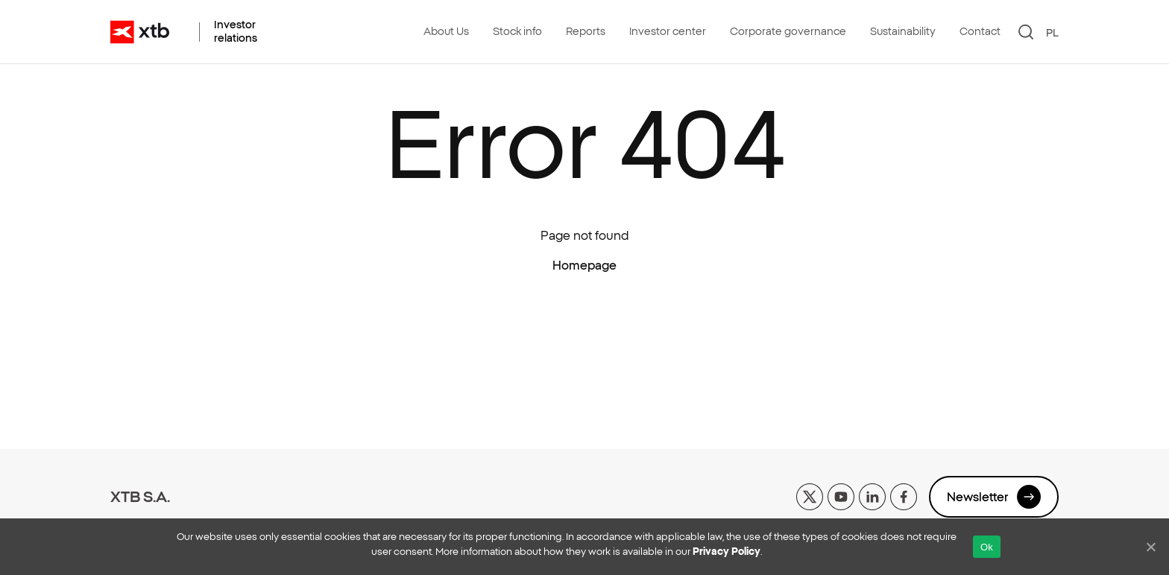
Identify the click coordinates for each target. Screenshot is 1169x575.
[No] (1150, 546)
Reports (585, 31)
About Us (446, 31)
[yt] (841, 495)
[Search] (1026, 32)
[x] (809, 495)
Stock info (517, 31)
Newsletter (994, 497)
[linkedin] (872, 495)
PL (1052, 33)
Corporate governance (788, 31)
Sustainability (903, 31)
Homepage (584, 265)
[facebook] (903, 495)
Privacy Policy (726, 551)
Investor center (667, 31)
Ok (986, 547)
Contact (980, 31)
